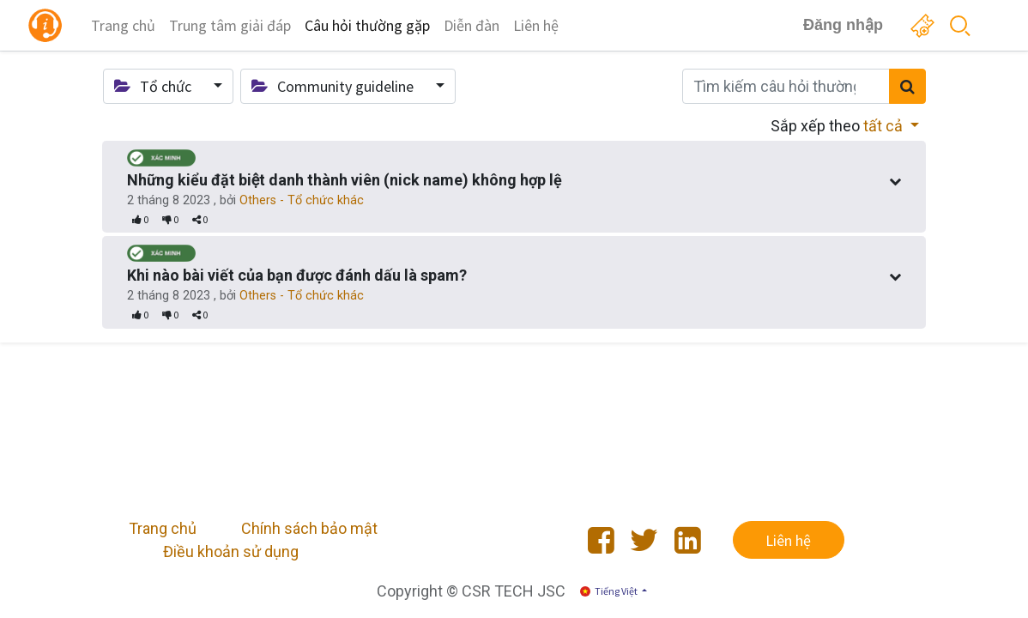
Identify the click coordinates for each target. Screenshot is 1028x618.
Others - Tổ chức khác (301, 200)
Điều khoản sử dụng (231, 551)
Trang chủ (163, 528)
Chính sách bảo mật (309, 528)
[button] (168, 86)
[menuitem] (123, 25)
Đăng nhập (843, 24)
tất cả (884, 126)
